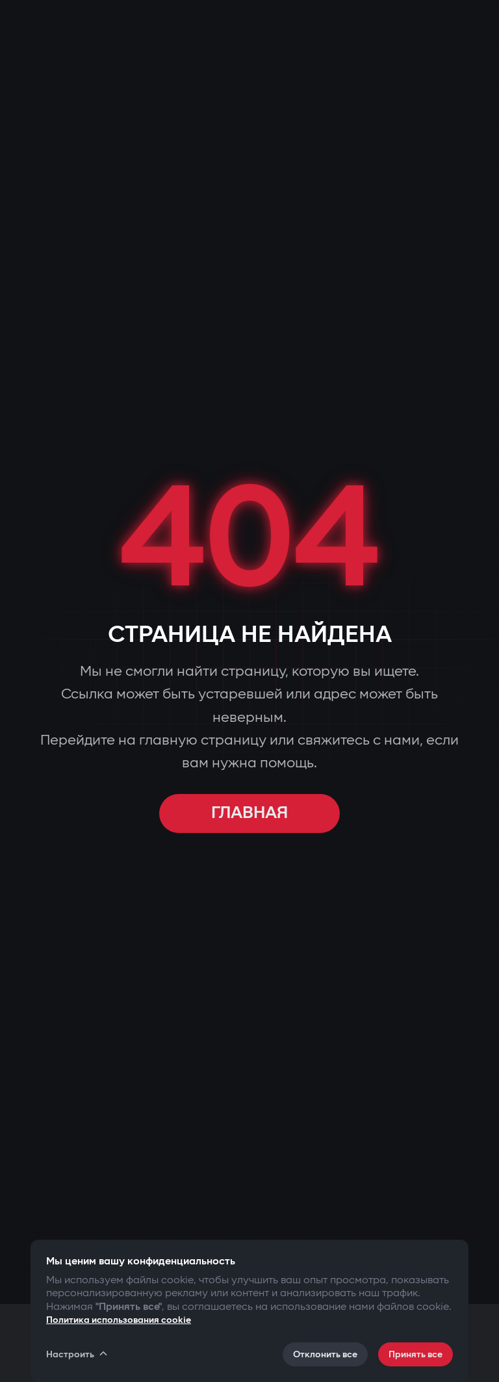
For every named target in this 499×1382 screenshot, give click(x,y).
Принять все (415, 1354)
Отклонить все (325, 1354)
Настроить (77, 1354)
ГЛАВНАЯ (249, 813)
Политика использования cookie (118, 1319)
